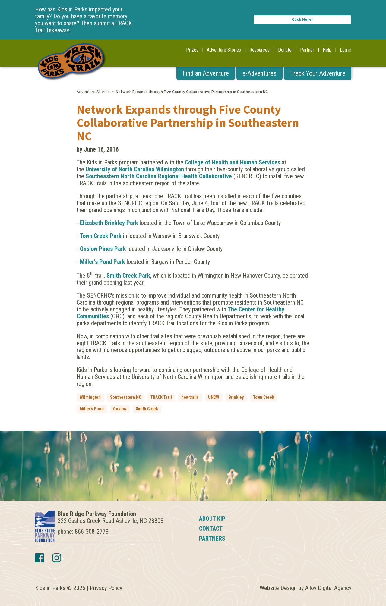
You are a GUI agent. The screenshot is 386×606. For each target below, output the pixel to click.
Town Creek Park (101, 235)
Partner (307, 50)
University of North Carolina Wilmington (135, 169)
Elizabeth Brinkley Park (109, 222)
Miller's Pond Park (102, 261)
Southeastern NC (125, 397)
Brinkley (236, 397)
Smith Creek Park (128, 275)
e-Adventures (259, 73)
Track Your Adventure (317, 73)
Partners (212, 538)
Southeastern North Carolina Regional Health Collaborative (159, 176)
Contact (211, 528)
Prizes (192, 50)
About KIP (212, 518)
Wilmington (90, 397)
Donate (285, 50)
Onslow (119, 408)
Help (327, 50)
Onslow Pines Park (103, 248)
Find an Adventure (205, 73)
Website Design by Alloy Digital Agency (305, 588)
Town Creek (263, 397)
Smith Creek (147, 408)
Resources (259, 50)
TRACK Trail (161, 397)
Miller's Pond (92, 408)
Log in (345, 50)
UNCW (213, 397)
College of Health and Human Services (232, 162)
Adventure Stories (224, 50)
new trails (190, 397)
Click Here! (302, 20)
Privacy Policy (106, 588)
